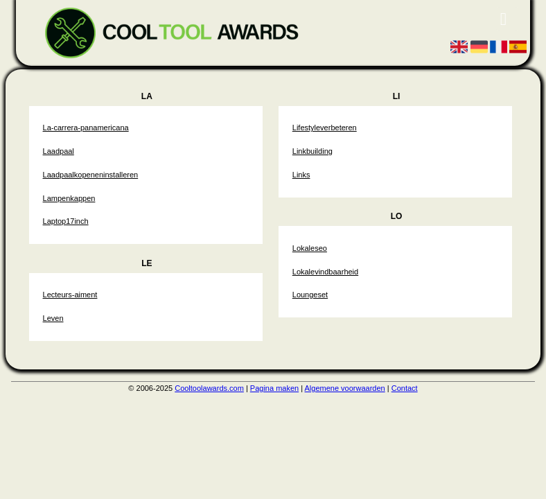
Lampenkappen (69, 198)
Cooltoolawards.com (209, 388)
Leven (53, 318)
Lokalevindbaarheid (325, 272)
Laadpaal (58, 151)
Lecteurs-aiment (70, 294)
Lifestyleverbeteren (324, 127)
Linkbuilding (312, 151)
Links (301, 174)
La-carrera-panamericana (86, 127)
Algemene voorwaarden (345, 388)
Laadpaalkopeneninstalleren (91, 174)
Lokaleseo (309, 248)
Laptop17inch (66, 221)
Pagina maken (274, 388)
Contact (404, 388)
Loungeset (310, 294)
